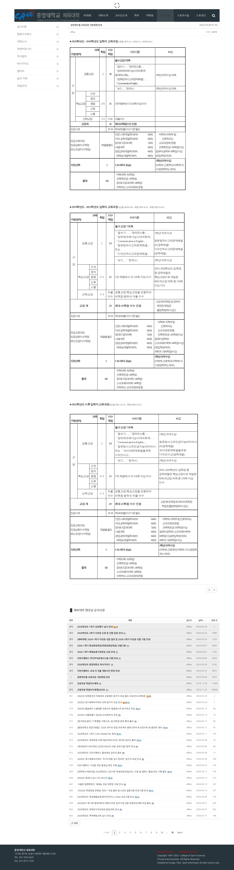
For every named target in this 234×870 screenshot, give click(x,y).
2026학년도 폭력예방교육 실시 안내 (94, 816)
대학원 (149, 15)
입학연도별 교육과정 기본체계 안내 (86, 25)
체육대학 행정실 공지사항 (89, 610)
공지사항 (38, 27)
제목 (130, 620)
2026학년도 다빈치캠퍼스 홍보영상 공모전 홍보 (99, 753)
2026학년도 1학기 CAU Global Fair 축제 (96, 734)
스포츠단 (201, 15)
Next (180, 832)
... (167, 832)
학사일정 (38, 56)
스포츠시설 (183, 15)
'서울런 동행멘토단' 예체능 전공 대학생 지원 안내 (100, 784)
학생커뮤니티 (38, 49)
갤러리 (38, 71)
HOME (87, 15)
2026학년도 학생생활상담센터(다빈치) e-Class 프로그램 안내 (106, 797)
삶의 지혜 (38, 78)
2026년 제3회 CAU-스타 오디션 (92, 778)
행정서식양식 (38, 34)
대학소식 (38, 41)
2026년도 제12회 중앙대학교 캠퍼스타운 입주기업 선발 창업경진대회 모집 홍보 (114, 803)
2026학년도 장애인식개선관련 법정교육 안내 (98, 809)
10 (162, 832)
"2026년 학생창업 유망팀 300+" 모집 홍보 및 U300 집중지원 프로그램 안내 (112, 791)
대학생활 (165, 15)
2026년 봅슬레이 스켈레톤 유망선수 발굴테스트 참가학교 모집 (106, 709)
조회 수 (214, 620)
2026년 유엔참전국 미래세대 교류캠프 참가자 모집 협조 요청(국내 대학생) (111, 696)
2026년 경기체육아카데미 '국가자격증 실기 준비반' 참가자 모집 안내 (109, 759)
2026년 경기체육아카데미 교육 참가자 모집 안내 (100, 702)
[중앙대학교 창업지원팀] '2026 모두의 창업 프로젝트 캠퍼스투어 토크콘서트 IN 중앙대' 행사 (120, 728)
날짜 (201, 620)
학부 (136, 15)
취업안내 (38, 86)
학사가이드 (38, 63)
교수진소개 (121, 15)
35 (172, 832)
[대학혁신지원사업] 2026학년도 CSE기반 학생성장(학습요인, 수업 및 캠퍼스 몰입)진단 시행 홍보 (122, 772)
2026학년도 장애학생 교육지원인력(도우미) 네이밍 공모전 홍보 (106, 740)
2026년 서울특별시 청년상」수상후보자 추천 (97, 715)
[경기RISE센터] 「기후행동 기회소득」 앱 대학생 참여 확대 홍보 (105, 721)
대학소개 (103, 15)
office (72, 32)
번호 (71, 620)
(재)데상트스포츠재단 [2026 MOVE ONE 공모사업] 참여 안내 (106, 746)
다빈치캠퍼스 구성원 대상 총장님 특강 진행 (97, 765)
